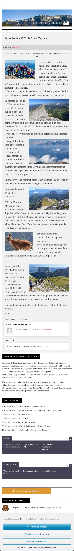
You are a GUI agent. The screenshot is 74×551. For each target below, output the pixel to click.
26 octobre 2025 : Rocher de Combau (18, 422)
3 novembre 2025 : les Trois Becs (17, 414)
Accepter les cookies (37, 526)
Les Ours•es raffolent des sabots (47, 446)
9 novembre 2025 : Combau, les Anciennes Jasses (24, 406)
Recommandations (31, 471)
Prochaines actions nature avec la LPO (12, 445)
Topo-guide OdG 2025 (30, 445)
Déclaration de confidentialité (44, 547)
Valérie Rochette (44, 329)
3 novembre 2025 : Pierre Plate (16, 418)
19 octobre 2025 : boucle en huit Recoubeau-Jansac (25, 430)
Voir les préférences (37, 541)
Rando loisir (16, 47)
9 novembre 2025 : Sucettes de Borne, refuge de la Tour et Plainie (31, 410)
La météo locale (49, 471)
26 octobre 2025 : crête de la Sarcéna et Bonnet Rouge (26, 426)
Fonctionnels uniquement (37, 534)
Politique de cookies (24, 547)
